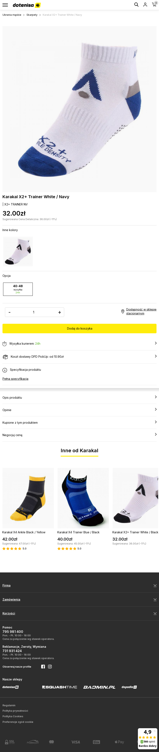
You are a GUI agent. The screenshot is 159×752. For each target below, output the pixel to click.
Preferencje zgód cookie (17, 721)
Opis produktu (79, 397)
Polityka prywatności (15, 710)
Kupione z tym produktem (79, 422)
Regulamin (8, 705)
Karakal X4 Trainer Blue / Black (78, 532)
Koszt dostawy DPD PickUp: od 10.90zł (79, 357)
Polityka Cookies (12, 716)
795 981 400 (12, 632)
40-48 (18, 289)
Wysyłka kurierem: (79, 344)
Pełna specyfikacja (15, 378)
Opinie (79, 410)
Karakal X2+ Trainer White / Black (135, 532)
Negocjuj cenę (79, 435)
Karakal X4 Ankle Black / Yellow (23, 532)
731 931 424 (12, 651)
